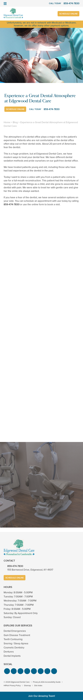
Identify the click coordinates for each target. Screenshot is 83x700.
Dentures (9, 651)
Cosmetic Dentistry (14, 647)
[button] (7, 671)
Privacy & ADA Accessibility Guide (46, 682)
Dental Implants (12, 656)
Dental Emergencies (15, 631)
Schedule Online (68, 13)
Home (7, 122)
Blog (15, 122)
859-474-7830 (11, 204)
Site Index (38, 685)
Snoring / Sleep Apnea (16, 643)
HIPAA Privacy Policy (12, 685)
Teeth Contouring (13, 639)
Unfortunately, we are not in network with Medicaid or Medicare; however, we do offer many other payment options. (41, 24)
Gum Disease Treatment (17, 635)
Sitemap (27, 685)
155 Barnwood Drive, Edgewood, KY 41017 (30, 570)
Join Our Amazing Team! (41, 696)
